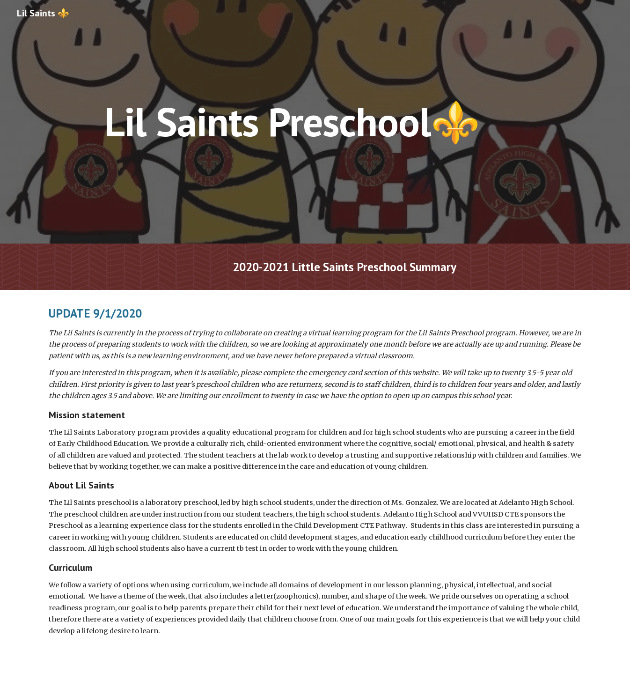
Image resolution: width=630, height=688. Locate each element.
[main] (291, 121)
